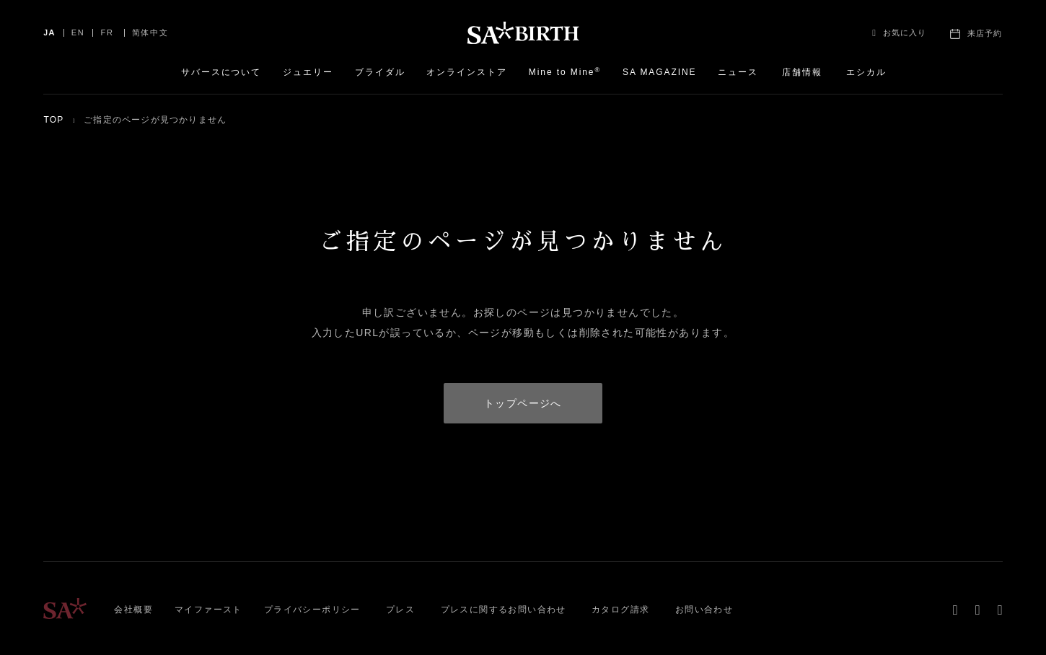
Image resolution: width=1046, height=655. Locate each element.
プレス (400, 610)
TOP (53, 120)
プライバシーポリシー (312, 610)
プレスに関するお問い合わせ (503, 610)
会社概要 (133, 610)
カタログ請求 (620, 610)
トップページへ (523, 403)
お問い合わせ (704, 610)
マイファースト (208, 610)
